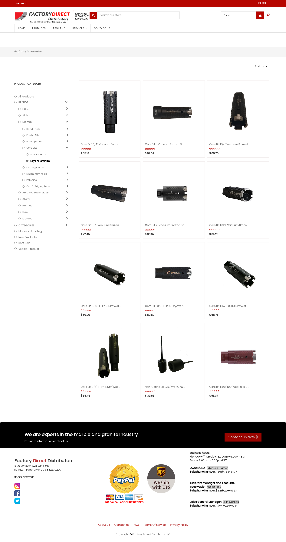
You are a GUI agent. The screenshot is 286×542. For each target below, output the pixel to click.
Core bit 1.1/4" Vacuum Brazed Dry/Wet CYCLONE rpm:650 (229, 144)
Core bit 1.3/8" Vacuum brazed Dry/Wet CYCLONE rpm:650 (229, 225)
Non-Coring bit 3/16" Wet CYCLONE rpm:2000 (165, 387)
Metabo (27, 218)
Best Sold (24, 243)
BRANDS (23, 102)
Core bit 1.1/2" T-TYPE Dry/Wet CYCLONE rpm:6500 (101, 387)
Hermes (27, 205)
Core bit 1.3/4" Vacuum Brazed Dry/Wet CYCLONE (101, 144)
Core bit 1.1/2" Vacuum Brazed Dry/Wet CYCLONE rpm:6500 (101, 225)
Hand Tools (33, 129)
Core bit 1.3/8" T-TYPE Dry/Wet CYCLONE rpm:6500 (101, 306)
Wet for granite (39, 154)
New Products (27, 237)
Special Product (28, 249)
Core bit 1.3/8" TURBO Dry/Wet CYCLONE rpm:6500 (165, 306)
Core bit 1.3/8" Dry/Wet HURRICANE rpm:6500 (229, 387)
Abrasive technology (35, 192)
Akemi (26, 199)
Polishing (31, 180)
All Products (26, 96)
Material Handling (30, 231)
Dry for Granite (31, 51)
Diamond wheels (36, 173)
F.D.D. (25, 109)
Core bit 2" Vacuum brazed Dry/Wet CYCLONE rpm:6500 (165, 225)
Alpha (26, 115)
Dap (25, 212)
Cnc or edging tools (38, 186)
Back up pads (34, 141)
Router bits (32, 135)
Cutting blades (35, 167)
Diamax (27, 122)
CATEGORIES (26, 225)
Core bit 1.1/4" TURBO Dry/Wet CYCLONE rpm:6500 (229, 306)
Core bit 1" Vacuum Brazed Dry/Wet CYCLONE (165, 144)
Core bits (31, 147)
